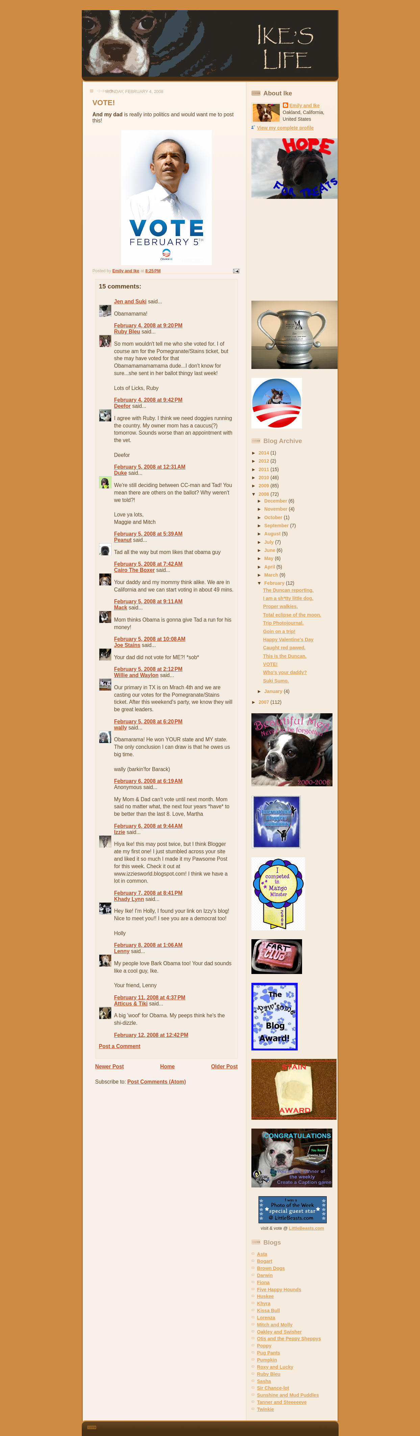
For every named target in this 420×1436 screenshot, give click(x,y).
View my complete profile (285, 128)
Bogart (264, 1261)
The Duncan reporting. (288, 590)
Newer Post (109, 1066)
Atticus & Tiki (131, 1003)
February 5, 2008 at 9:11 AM (148, 601)
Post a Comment (120, 1046)
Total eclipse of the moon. (292, 615)
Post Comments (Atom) (156, 1082)
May (269, 558)
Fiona (263, 1282)
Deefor (122, 406)
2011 (264, 469)
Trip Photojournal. (283, 623)
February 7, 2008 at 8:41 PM (148, 893)
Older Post (224, 1066)
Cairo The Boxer (134, 570)
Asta (262, 1254)
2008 (264, 494)
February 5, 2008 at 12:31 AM (150, 467)
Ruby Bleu (127, 331)
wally (120, 728)
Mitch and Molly (275, 1324)
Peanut (123, 540)
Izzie (119, 832)
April (270, 567)
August (273, 533)
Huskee (265, 1296)
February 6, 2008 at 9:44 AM (148, 826)
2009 (264, 485)
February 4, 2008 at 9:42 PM (148, 400)
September (277, 525)
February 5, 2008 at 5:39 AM (148, 534)
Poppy (264, 1345)
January (274, 691)
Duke (120, 473)
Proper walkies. (280, 606)
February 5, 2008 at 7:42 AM (148, 564)
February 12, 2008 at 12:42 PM (151, 1035)
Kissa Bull (268, 1310)
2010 (264, 477)
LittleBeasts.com (306, 1228)
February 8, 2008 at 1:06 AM (148, 945)
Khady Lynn (129, 899)
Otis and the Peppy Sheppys (289, 1338)
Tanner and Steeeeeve (282, 1402)
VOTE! (270, 664)
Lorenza (266, 1317)
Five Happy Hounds (279, 1289)
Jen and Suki (130, 301)
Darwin (265, 1275)
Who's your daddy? (285, 672)
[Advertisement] (293, 250)
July (269, 542)
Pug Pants (268, 1353)
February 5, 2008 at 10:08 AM (150, 639)
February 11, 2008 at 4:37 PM (150, 997)
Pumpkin (267, 1360)
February (275, 583)
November (276, 509)
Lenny (122, 951)
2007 (264, 702)
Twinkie (265, 1409)
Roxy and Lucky (275, 1367)
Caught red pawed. (284, 647)
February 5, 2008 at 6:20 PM (148, 721)
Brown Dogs (271, 1268)
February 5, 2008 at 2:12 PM (148, 669)
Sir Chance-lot (273, 1388)
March (271, 575)
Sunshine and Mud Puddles (288, 1395)
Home (167, 1066)
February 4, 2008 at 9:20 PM (148, 325)
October (274, 517)
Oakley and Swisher (279, 1332)
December (276, 501)
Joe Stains (127, 645)
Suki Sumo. (276, 681)
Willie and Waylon (136, 675)
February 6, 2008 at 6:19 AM (148, 781)
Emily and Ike (305, 105)
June (270, 550)
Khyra (264, 1303)
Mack (120, 607)
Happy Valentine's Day (288, 639)
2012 (264, 461)
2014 (264, 453)
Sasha (264, 1381)
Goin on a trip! (279, 631)
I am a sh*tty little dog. (288, 598)
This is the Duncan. (285, 656)
